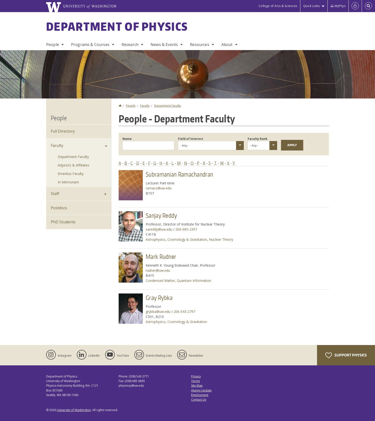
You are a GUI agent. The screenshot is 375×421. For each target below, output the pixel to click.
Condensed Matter (160, 280)
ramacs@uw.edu (159, 188)
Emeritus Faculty (71, 173)
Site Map (197, 385)
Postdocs (59, 207)
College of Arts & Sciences (278, 6)
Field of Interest (190, 139)
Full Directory (63, 131)
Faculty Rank (257, 139)
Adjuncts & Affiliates (73, 165)
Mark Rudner (161, 256)
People (52, 44)
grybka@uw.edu (158, 311)
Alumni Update (201, 390)
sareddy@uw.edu (159, 229)
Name (127, 139)
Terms (195, 381)
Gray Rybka (159, 297)
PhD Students (63, 222)
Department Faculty (167, 106)
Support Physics (346, 355)
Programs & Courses (90, 44)
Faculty (145, 106)
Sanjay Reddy (161, 215)
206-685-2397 (186, 229)
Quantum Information (194, 280)
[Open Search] (368, 6)
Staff (55, 193)
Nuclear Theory (221, 239)
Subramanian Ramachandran (179, 174)
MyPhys (338, 6)
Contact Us (198, 400)
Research (130, 44)
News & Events (164, 44)
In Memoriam (68, 182)
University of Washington (74, 410)
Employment (199, 395)
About (227, 44)
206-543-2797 (184, 311)
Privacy (196, 376)
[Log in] (355, 6)
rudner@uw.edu (158, 270)
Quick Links (311, 6)
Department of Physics (117, 26)
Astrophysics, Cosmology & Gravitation (176, 239)
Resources (199, 44)
